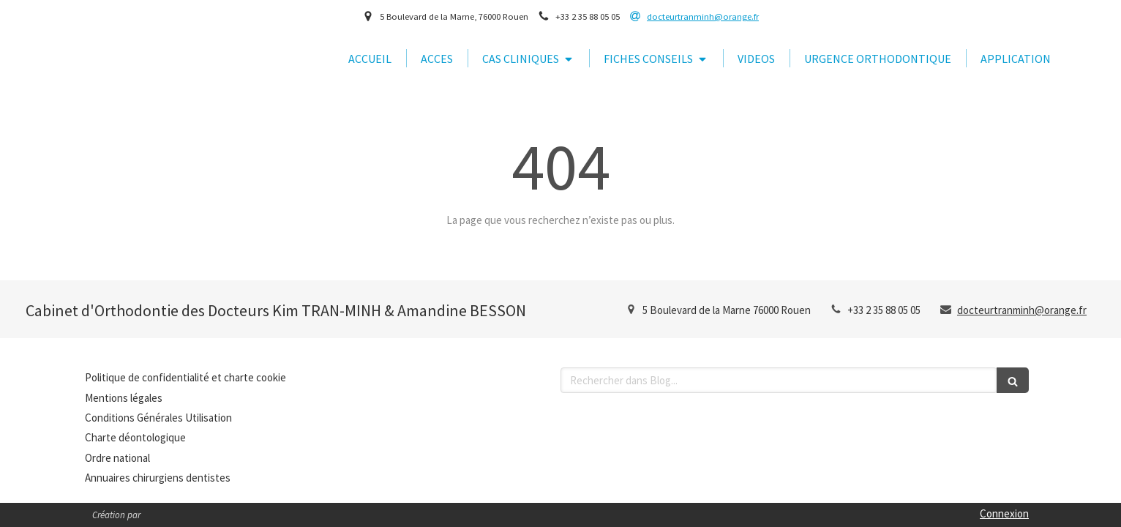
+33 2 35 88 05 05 (884, 310)
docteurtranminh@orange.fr (1022, 310)
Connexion (1004, 513)
